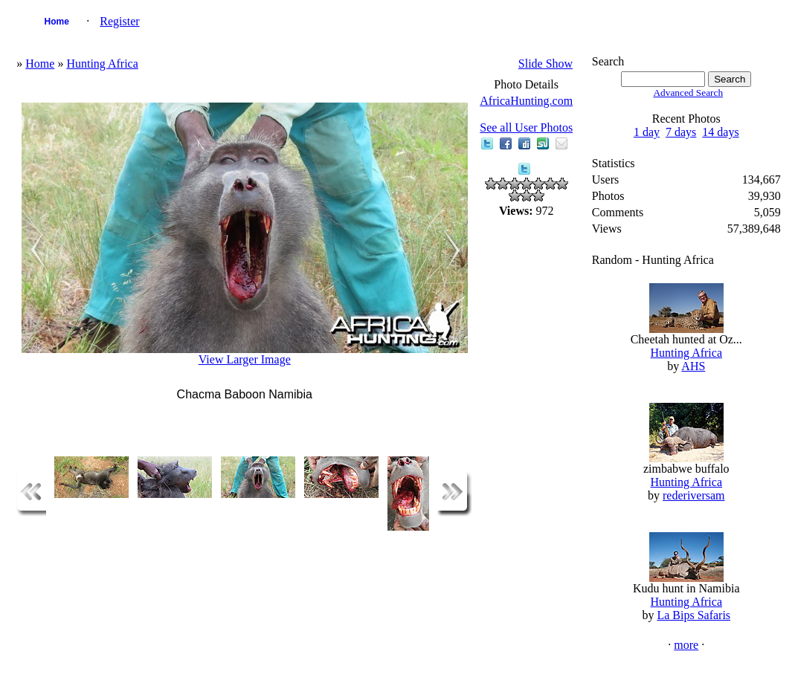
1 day (647, 132)
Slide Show (545, 63)
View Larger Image (245, 359)
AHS (693, 366)
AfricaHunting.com (526, 100)
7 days (681, 132)
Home (57, 21)
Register (119, 21)
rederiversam (694, 495)
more (686, 644)
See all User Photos (526, 127)
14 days (720, 132)
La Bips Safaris (693, 615)
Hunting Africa (102, 63)
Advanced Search (688, 92)
